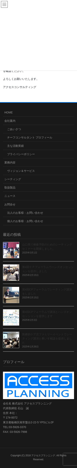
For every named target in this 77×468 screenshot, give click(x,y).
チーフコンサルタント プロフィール (29, 137)
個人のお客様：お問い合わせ (25, 221)
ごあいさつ (14, 129)
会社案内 (9, 120)
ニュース (9, 195)
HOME (8, 112)
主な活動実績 (15, 145)
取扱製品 (9, 187)
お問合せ (9, 204)
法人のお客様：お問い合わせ (25, 212)
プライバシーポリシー (21, 154)
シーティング (12, 179)
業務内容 (9, 162)
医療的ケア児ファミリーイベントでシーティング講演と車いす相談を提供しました (47, 338)
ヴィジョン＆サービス (21, 170)
